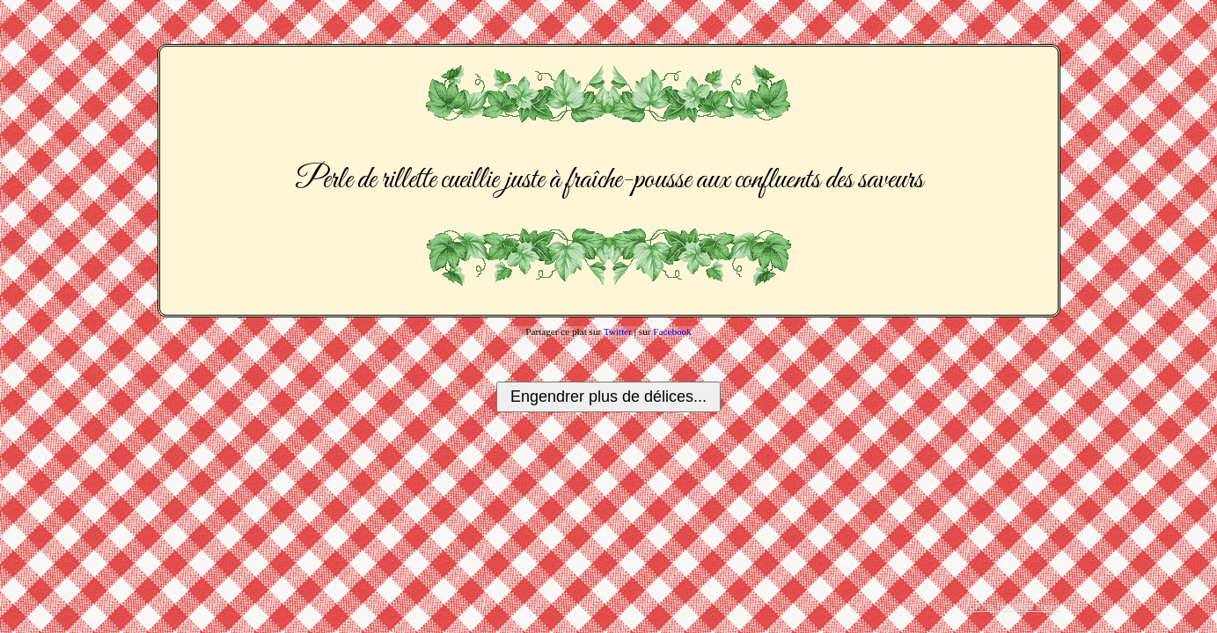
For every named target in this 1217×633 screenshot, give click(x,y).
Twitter (618, 331)
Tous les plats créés (1016, 606)
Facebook (672, 331)
